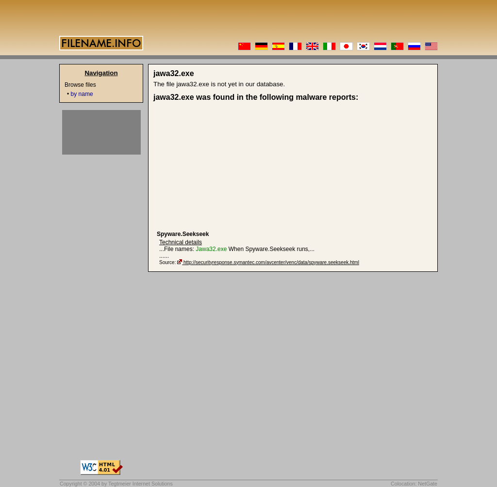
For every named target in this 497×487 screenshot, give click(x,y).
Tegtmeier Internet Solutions (140, 484)
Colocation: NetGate (414, 484)
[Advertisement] (232, 166)
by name (82, 94)
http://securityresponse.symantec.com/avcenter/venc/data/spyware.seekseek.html (271, 262)
